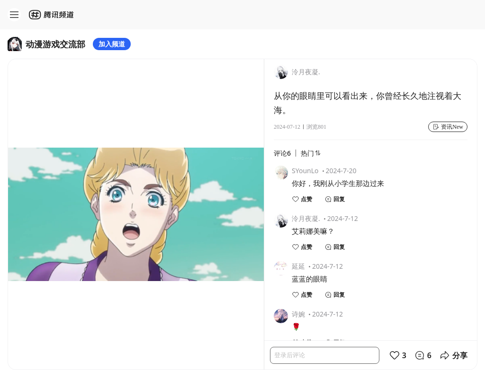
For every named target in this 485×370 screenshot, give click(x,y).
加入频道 (112, 43)
